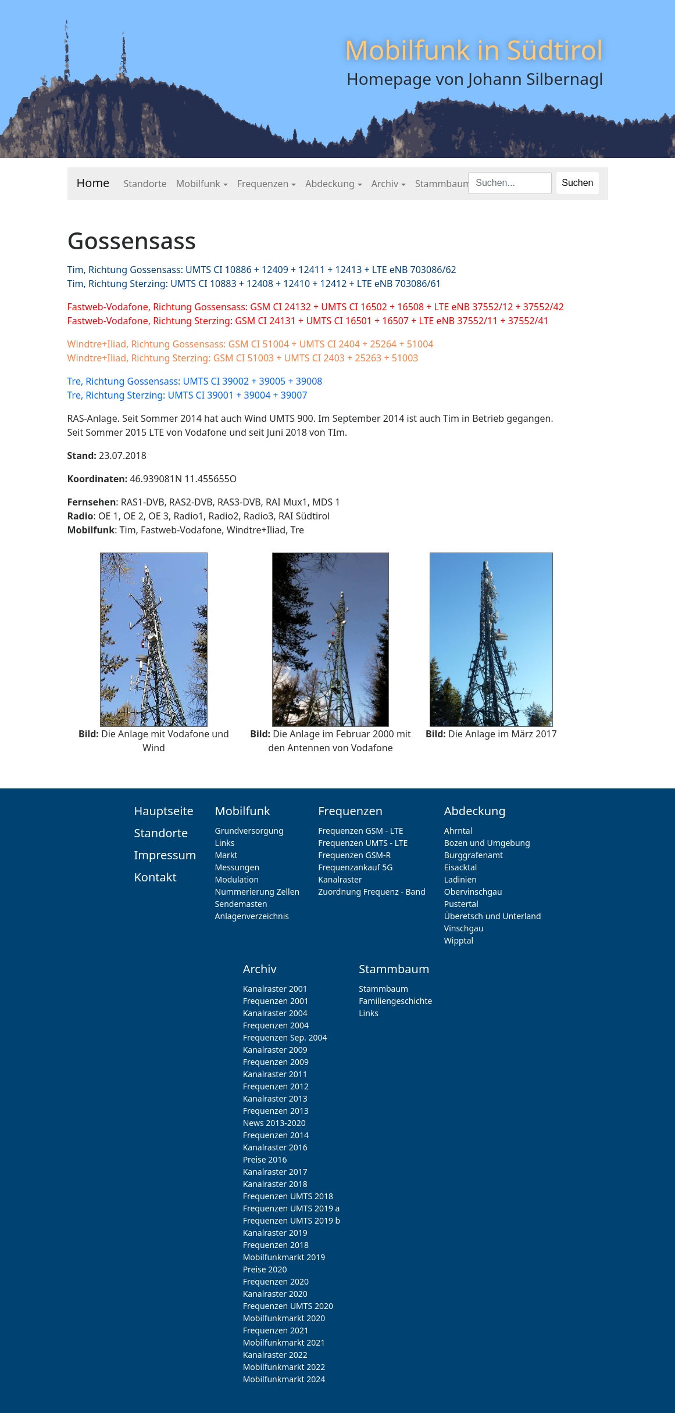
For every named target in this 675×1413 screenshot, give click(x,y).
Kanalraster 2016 (275, 1147)
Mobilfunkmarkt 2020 (284, 1318)
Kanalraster (340, 879)
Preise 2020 (265, 1269)
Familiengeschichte (395, 1000)
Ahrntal (458, 830)
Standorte (144, 183)
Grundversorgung (249, 830)
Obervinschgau (473, 891)
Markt (226, 854)
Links (225, 842)
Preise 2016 (265, 1159)
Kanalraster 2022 (275, 1354)
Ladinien (460, 879)
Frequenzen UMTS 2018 (288, 1196)
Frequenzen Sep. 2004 (285, 1037)
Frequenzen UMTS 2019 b (292, 1220)
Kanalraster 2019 (275, 1232)
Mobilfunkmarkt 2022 (284, 1366)
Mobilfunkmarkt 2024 (284, 1379)
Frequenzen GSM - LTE (360, 830)
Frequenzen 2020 (276, 1281)
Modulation (237, 879)
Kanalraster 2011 (275, 1074)
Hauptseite (163, 811)
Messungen (237, 867)
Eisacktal (460, 867)
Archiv (385, 183)
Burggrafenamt (473, 854)
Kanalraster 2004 (275, 1012)
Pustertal (461, 903)
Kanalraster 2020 (275, 1293)
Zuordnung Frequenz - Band (372, 891)
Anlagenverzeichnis (252, 915)
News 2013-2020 (274, 1122)
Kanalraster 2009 (275, 1049)
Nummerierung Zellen (257, 891)
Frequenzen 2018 (276, 1244)
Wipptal (458, 940)
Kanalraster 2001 (275, 988)
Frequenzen (263, 183)
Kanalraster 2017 (275, 1171)
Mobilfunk (198, 183)
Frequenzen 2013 (276, 1110)
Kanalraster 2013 (275, 1098)
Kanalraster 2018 (275, 1183)
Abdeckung (330, 183)
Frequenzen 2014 (276, 1135)
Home (93, 183)
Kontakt (155, 877)
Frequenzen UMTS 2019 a (291, 1208)
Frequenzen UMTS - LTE (363, 842)
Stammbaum (443, 183)
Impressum (165, 855)
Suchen (577, 183)
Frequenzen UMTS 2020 (288, 1305)
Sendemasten (241, 903)
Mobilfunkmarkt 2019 (284, 1257)
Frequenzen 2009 (276, 1061)
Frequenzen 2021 (276, 1330)
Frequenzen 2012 (276, 1086)
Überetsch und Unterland (492, 915)
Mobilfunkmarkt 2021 (284, 1342)
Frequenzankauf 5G (355, 867)
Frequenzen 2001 (276, 1000)
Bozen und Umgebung (487, 842)
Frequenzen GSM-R (354, 854)
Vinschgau (464, 928)
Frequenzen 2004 (276, 1025)
